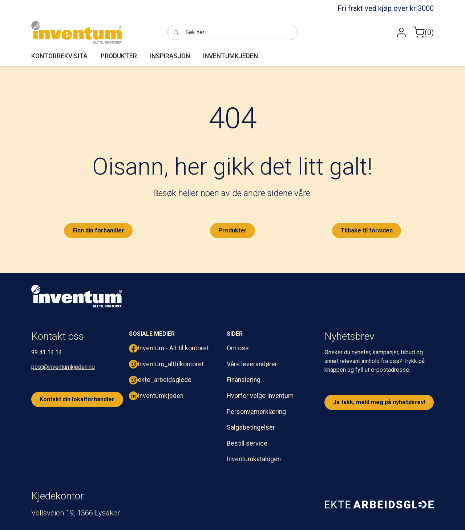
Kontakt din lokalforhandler (77, 399)
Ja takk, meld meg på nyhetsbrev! (379, 402)
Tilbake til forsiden (367, 230)
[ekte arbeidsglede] (379, 504)
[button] (401, 32)
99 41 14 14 (46, 352)
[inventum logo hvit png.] (76, 296)
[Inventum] (76, 32)
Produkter (232, 230)
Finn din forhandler (98, 230)
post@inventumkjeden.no (63, 366)
